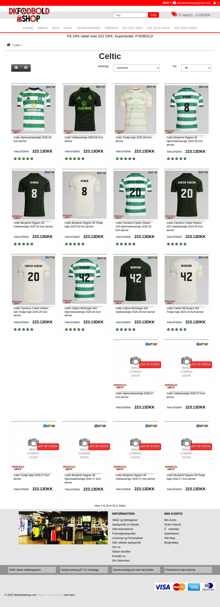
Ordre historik (172, 524)
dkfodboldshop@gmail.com (192, 3)
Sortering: (103, 66)
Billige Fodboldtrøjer (50, 594)
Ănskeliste (171, 529)
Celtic (16, 45)
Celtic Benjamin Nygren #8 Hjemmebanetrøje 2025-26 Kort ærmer (185, 141)
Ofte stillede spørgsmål (126, 542)
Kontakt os (118, 556)
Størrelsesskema (122, 529)
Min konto (170, 520)
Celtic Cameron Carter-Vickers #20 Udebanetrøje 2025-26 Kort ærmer (185, 226)
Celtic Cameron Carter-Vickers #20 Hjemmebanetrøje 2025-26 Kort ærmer (133, 226)
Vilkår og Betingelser (125, 520)
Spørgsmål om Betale (125, 524)
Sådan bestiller (121, 551)
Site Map (169, 538)
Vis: (175, 66)
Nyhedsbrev (171, 533)
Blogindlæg (171, 542)
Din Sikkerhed (121, 560)
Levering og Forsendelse (127, 538)
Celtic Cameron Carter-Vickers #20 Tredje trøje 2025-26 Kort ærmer (31, 312)
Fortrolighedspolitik (124, 533)
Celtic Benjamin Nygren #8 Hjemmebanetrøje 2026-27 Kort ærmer (83, 479)
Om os (116, 547)
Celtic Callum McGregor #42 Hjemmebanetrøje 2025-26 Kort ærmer (83, 312)
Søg (153, 15)
